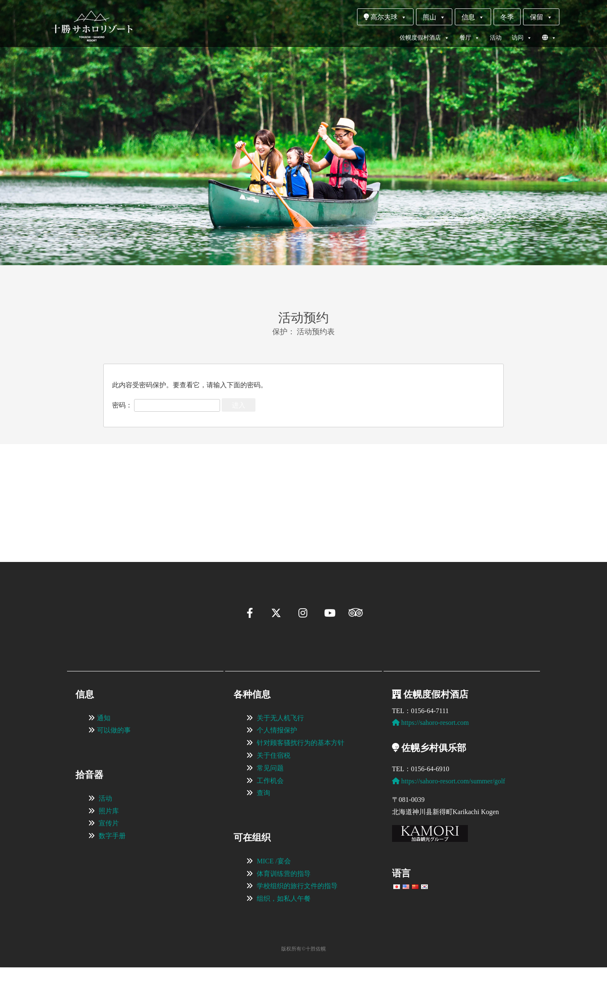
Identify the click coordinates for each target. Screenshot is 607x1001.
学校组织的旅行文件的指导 (297, 919)
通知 (103, 751)
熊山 (434, 17)
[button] (78, 528)
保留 (541, 17)
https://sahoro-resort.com (430, 756)
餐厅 (469, 37)
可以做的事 (114, 763)
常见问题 (270, 801)
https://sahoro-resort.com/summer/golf (448, 814)
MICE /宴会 (273, 894)
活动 (496, 38)
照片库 (109, 844)
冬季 (507, 17)
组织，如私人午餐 (284, 932)
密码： (166, 405)
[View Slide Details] (130, 490)
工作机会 (270, 814)
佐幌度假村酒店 (424, 37)
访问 (522, 37)
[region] (303, 490)
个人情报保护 (277, 763)
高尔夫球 (385, 17)
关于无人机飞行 (280, 751)
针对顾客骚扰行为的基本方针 (300, 776)
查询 (263, 826)
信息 (473, 17)
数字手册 (112, 869)
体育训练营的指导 (284, 907)
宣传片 (109, 856)
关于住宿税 (273, 789)
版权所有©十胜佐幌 (303, 982)
